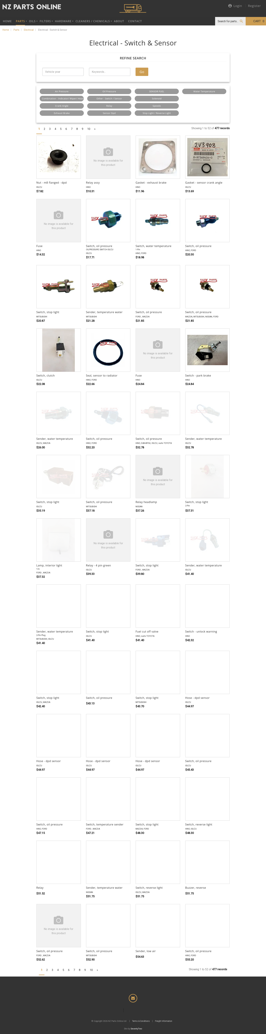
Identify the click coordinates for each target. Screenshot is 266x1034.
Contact (135, 21)
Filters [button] (45, 21)
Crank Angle (61, 105)
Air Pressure (62, 91)
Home (7, 21)
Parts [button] (20, 21)
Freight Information (163, 1022)
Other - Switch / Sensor (109, 98)
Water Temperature (204, 91)
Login (235, 6)
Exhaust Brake (62, 113)
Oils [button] (32, 21)
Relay (109, 105)
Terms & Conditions (141, 1022)
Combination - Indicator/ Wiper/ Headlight (63, 98)
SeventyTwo (136, 1030)
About (119, 21)
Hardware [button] (63, 21)
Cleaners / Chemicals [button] (92, 21)
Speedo (157, 105)
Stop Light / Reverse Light (157, 113)
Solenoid (157, 98)
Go (142, 72)
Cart (258, 21)
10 (88, 129)
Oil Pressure (109, 91)
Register (254, 5)
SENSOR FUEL (156, 91)
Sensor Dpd (109, 113)
